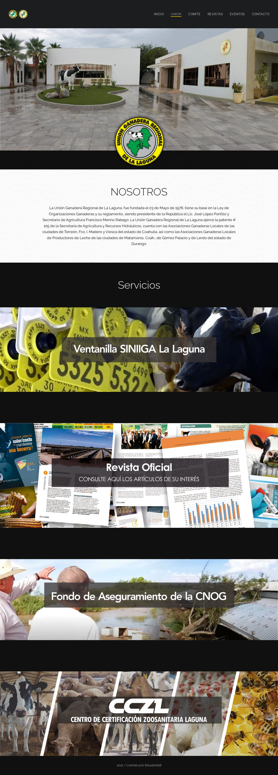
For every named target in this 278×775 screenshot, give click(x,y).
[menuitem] (157, 14)
